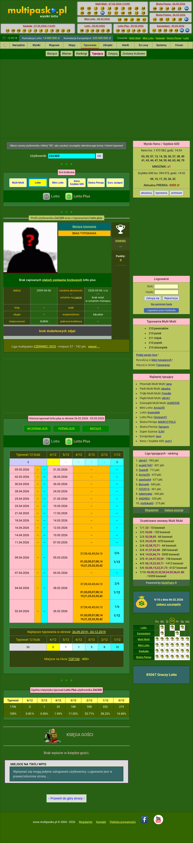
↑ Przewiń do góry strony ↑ (66, 798)
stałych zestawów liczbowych (62, 280)
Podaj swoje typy (146, 355)
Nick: (162, 286)
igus (158, 436)
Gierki (125, 45)
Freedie (166, 393)
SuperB (143, 470)
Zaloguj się (152, 298)
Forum (179, 45)
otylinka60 (146, 503)
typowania (161, 192)
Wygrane (54, 45)
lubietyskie (145, 493)
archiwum (176, 192)
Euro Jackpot (115, 182)
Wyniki (36, 45)
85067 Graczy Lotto (161, 675)
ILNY (161, 431)
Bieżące (52, 53)
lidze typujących (161, 360)
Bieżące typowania (84, 226)
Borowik (144, 484)
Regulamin (151, 510)
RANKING (120, 240)
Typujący (97, 53)
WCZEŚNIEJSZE (37, 428)
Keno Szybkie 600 (77, 183)
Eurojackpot (143, 633)
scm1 (168, 441)
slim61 (166, 398)
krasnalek (154, 412)
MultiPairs (167, 582)
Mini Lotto (148, 38)
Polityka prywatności (123, 822)
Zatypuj (113, 53)
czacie (78, 297)
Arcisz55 (159, 407)
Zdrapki (107, 45)
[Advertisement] (35, 98)
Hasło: (162, 292)
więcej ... (94, 346)
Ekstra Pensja (174, 38)
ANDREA (144, 498)
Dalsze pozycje (174, 510)
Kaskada (160, 38)
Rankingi (81, 53)
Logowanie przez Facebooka (161, 310)
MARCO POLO (167, 422)
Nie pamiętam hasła (161, 304)
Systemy (161, 45)
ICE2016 (144, 489)
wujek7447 (146, 465)
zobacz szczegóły (168, 604)
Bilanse (66, 53)
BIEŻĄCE (95, 428)
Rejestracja (171, 298)
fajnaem (164, 426)
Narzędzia (18, 45)
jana (169, 384)
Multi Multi (135, 38)
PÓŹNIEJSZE (66, 428)
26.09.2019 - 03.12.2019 (89, 632)
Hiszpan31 (160, 417)
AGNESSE (173, 403)
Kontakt (101, 822)
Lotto (186, 38)
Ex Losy (143, 45)
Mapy (72, 45)
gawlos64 (145, 479)
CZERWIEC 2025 (45, 346)
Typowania (90, 45)
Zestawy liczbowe (133, 53)
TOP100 (74, 659)
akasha (165, 388)
